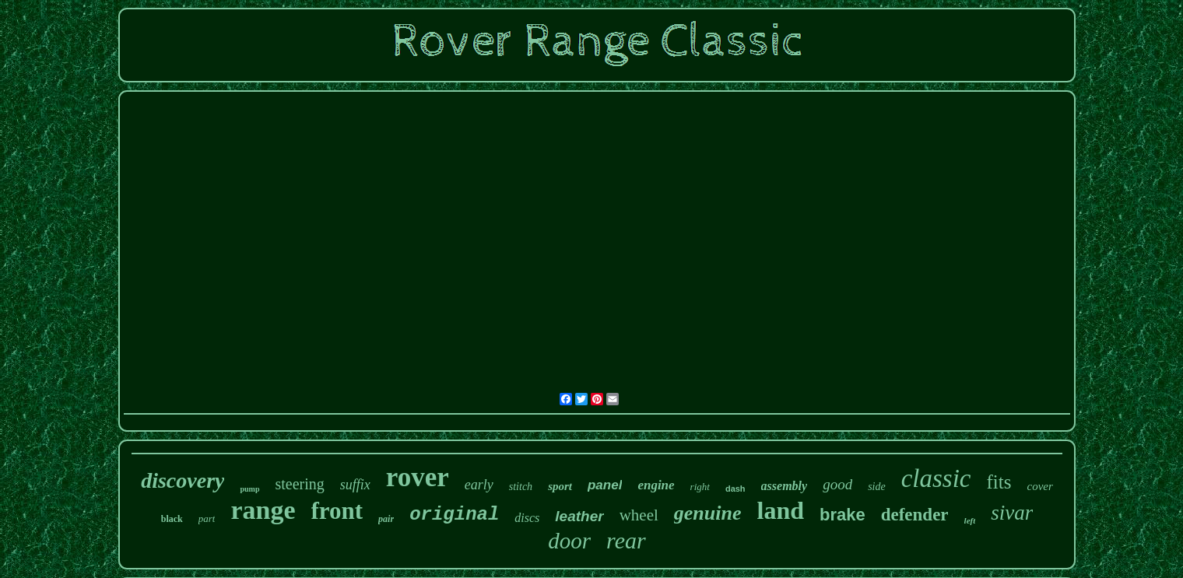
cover (1039, 486)
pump (249, 489)
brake (842, 514)
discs (526, 517)
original (454, 514)
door (569, 540)
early (479, 484)
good (837, 484)
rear (626, 540)
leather (579, 516)
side (877, 486)
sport (560, 486)
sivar (1012, 512)
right (700, 486)
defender (915, 514)
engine (655, 485)
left (970, 520)
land (780, 510)
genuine (708, 513)
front (337, 510)
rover (417, 477)
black (172, 518)
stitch (520, 486)
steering (300, 483)
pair (386, 518)
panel (605, 485)
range (262, 510)
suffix (355, 484)
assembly (784, 485)
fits (999, 481)
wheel (639, 515)
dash (735, 488)
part (207, 518)
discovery (182, 480)
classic (936, 478)
